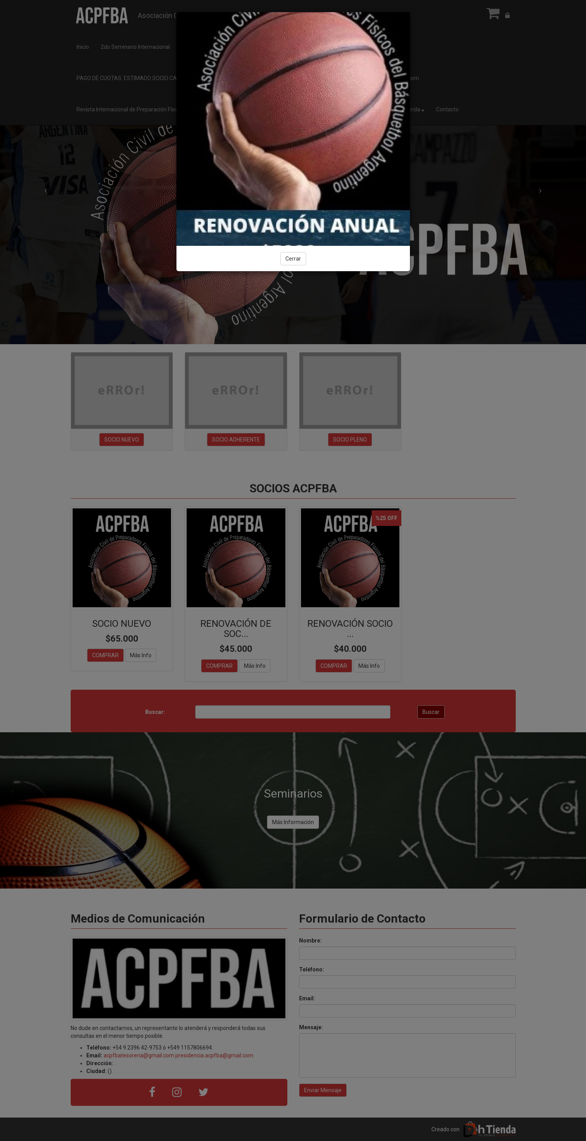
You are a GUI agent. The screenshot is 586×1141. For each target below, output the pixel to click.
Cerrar (293, 259)
